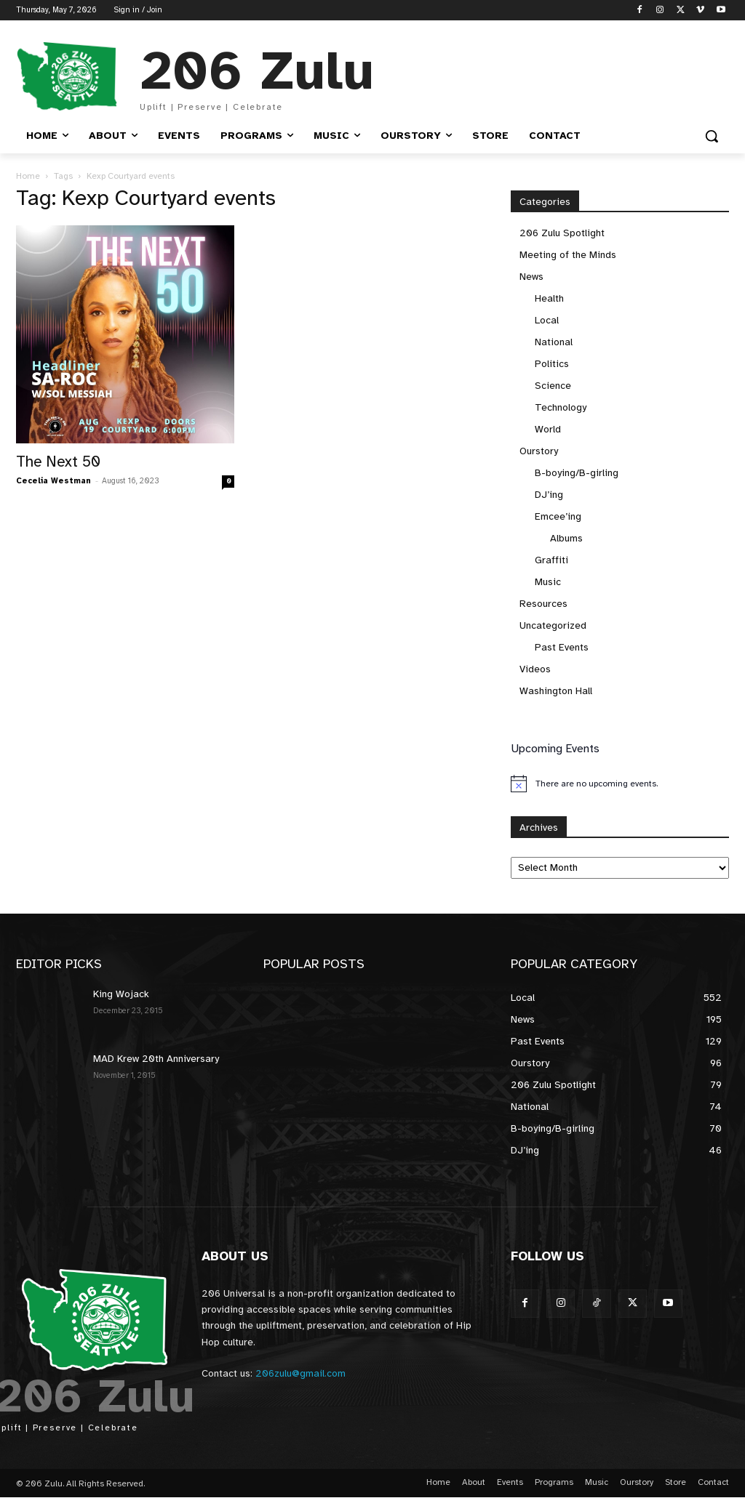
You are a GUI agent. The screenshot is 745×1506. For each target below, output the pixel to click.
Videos (535, 669)
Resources (543, 603)
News (531, 276)
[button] (711, 135)
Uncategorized (552, 625)
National (554, 342)
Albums (566, 538)
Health (549, 298)
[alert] (620, 783)
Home (28, 176)
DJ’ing (549, 494)
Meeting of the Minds (567, 255)
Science (553, 385)
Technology (560, 407)
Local (547, 320)
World (548, 429)
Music (548, 582)
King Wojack (121, 994)
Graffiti (551, 560)
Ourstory (538, 451)
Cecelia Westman (53, 481)
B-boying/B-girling (576, 473)
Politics (552, 364)
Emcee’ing (558, 516)
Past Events (562, 647)
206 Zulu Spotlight (562, 233)
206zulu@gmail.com (300, 1373)
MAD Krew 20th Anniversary (156, 1058)
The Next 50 (58, 461)
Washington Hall (555, 691)
